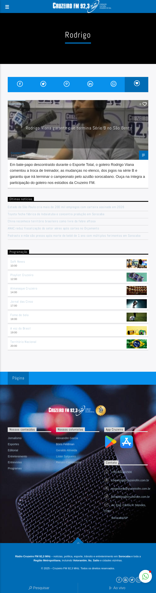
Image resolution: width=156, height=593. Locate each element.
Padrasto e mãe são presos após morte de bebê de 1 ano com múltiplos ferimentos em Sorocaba (74, 236)
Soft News (17, 261)
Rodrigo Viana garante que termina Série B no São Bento (79, 128)
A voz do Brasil (20, 328)
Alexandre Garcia (67, 438)
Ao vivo (117, 588)
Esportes (16, 104)
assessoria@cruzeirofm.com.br (130, 488)
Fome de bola (19, 315)
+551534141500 (121, 472)
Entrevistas (15, 462)
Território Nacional (23, 342)
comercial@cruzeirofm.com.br (130, 480)
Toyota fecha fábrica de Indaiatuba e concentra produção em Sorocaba (56, 214)
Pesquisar (38, 588)
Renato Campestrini (68, 462)
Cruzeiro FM (18, 152)
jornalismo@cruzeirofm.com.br (130, 496)
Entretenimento (17, 456)
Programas (15, 468)
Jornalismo (15, 438)
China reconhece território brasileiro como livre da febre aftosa (51, 221)
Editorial (13, 450)
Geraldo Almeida (66, 450)
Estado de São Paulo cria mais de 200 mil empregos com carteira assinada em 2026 (66, 207)
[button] (145, 576)
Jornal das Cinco (21, 301)
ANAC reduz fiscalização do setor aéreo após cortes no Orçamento (53, 228)
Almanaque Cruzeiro (23, 288)
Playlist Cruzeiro (22, 275)
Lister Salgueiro (66, 456)
